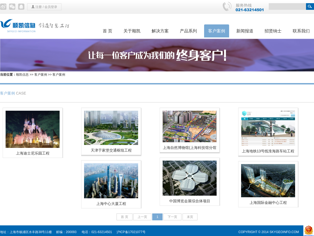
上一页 (142, 217)
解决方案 (160, 31)
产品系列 (188, 31)
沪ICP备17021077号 (131, 232)
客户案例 (216, 31)
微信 (12, 6)
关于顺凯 (132, 31)
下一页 (172, 217)
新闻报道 (244, 31)
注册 (38, 7)
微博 (3, 6)
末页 (190, 217)
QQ (21, 6)
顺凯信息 (22, 74)
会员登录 (50, 7)
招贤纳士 (273, 31)
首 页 (107, 31)
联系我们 (301, 31)
